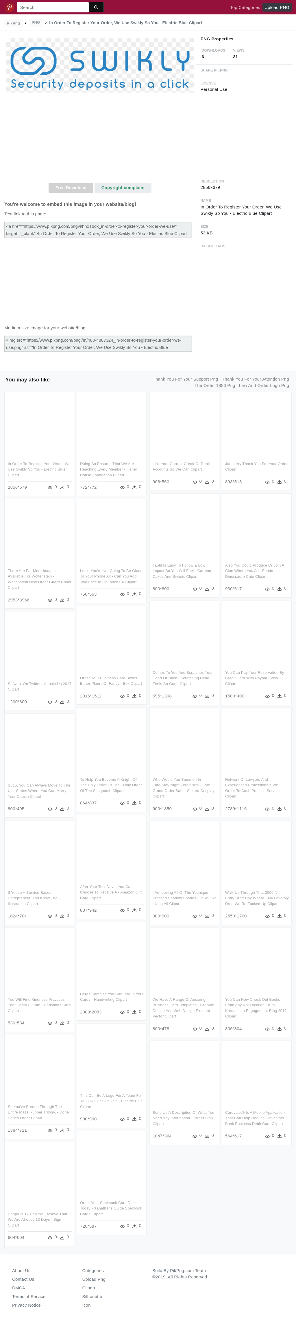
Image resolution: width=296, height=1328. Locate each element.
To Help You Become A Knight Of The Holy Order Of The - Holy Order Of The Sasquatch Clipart (111, 785)
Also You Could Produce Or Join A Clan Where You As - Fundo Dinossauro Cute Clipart (254, 571)
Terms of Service (28, 1296)
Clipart (88, 1287)
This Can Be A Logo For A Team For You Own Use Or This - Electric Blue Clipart (111, 1101)
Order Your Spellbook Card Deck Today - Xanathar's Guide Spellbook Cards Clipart (111, 1208)
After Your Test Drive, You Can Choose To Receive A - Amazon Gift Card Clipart (111, 892)
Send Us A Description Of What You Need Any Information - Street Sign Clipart (183, 1118)
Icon (86, 1305)
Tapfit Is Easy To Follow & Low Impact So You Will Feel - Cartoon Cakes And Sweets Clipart (182, 571)
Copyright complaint (123, 187)
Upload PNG (276, 7)
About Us (21, 1270)
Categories (93, 1270)
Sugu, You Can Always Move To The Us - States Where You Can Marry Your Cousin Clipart (39, 791)
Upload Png (94, 1279)
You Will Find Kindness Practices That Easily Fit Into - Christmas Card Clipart (39, 1005)
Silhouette (92, 1296)
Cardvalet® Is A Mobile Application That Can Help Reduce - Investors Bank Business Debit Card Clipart (255, 1118)
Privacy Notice (26, 1305)
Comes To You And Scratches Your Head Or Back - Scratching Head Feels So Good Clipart (183, 678)
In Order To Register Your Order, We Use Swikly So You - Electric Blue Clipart (39, 469)
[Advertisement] (100, 139)
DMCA (18, 1287)
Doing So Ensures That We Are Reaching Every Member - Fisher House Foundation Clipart (108, 469)
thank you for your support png (185, 379)
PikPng (13, 23)
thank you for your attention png (255, 379)
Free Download (71, 187)
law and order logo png (264, 385)
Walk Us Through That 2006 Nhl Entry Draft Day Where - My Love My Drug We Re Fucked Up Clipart (257, 898)
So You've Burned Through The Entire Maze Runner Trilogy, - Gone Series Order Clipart (38, 1112)
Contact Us (23, 1279)
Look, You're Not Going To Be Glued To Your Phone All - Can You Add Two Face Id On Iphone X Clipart (111, 576)
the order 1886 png (215, 385)
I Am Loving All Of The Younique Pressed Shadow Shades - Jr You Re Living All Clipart (185, 898)
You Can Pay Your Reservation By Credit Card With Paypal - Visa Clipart (254, 678)
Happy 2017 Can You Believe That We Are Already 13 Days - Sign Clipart (37, 1219)
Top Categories (245, 7)
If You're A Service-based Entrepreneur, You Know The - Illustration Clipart (34, 898)
